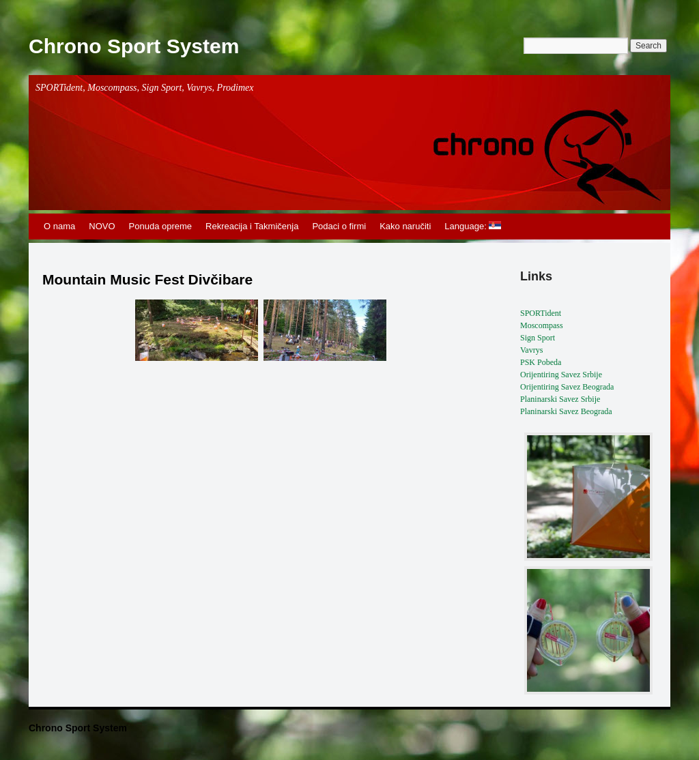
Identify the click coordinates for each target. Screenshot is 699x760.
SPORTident (540, 313)
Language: (472, 226)
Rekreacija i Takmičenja (251, 226)
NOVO (102, 226)
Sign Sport (537, 337)
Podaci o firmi (339, 226)
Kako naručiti (405, 226)
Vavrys (531, 350)
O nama (59, 226)
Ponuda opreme (160, 226)
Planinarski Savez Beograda (566, 411)
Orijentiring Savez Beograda (567, 387)
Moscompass (541, 325)
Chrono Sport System (134, 46)
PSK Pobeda (540, 362)
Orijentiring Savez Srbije (561, 374)
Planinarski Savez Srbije (560, 399)
